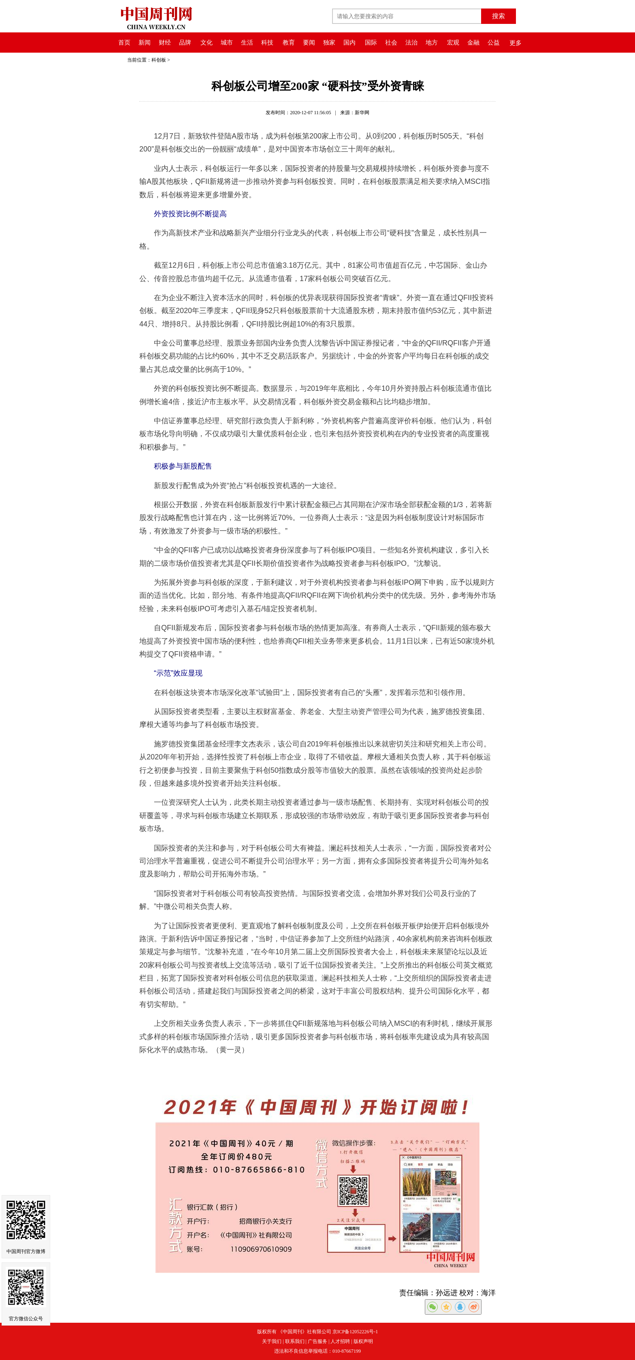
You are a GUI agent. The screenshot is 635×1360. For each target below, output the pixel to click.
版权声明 (363, 1341)
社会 (391, 42)
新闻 (145, 42)
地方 (432, 42)
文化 (206, 42)
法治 (411, 42)
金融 (473, 42)
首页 (124, 42)
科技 (267, 42)
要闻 (309, 42)
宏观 (453, 42)
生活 (247, 42)
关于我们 (271, 1341)
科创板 (158, 60)
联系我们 (295, 1341)
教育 (289, 42)
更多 (515, 43)
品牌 (185, 42)
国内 (349, 42)
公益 (494, 42)
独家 (329, 42)
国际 (371, 42)
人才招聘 (340, 1341)
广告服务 (317, 1341)
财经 (165, 42)
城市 (227, 42)
